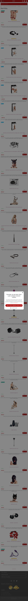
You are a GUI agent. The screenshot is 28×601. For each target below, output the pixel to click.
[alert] (14, 300)
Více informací (15, 302)
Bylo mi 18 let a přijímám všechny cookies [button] (15, 305)
